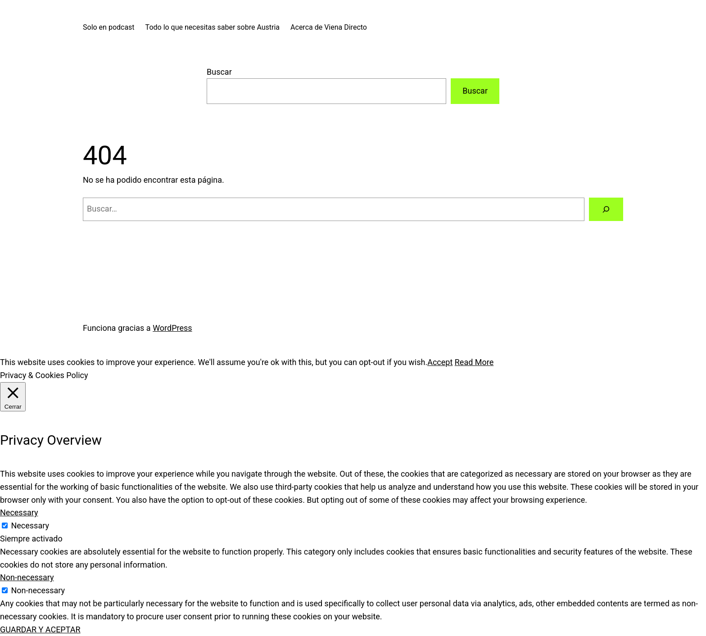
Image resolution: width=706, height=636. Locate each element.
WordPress (172, 328)
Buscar (219, 72)
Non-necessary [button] (27, 577)
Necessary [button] (19, 512)
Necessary (30, 525)
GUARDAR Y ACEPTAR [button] (40, 629)
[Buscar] (606, 209)
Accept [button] (440, 362)
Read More (474, 362)
